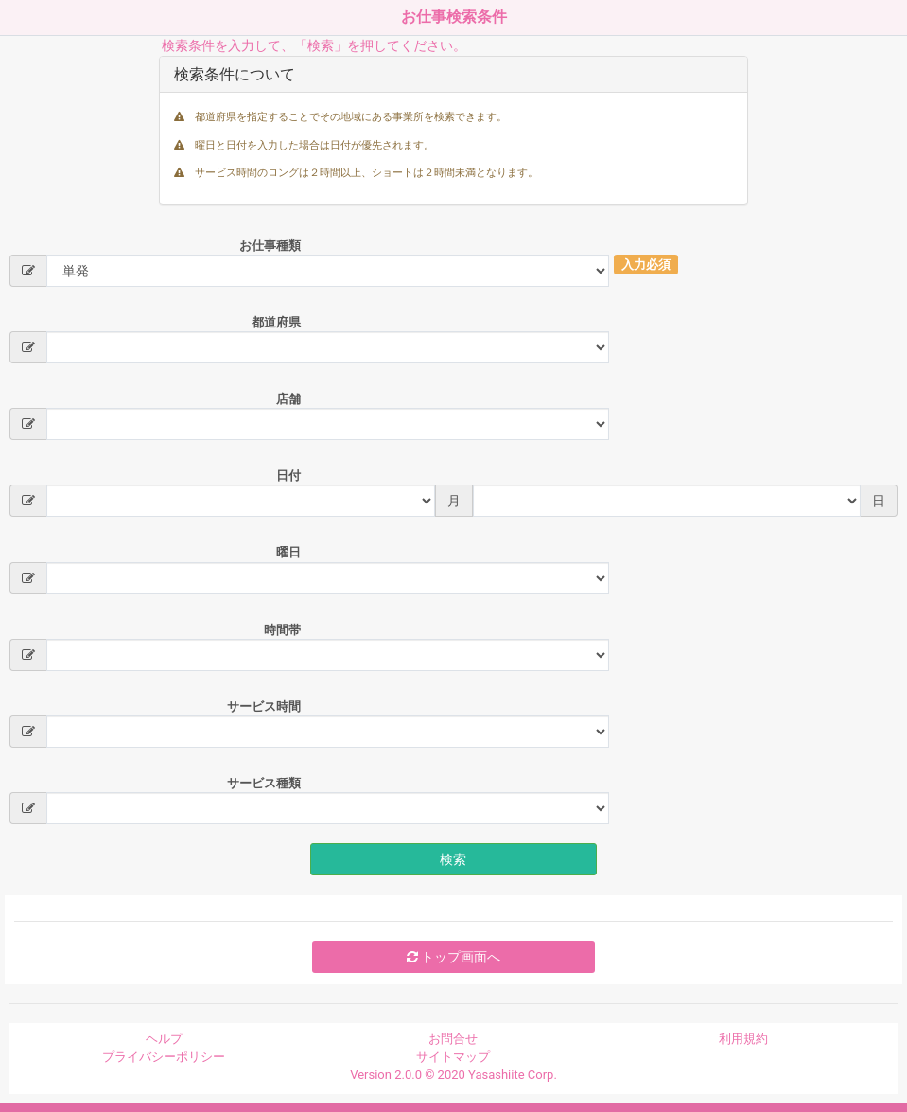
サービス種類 (264, 783)
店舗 (288, 399)
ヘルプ (164, 1039)
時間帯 (282, 630)
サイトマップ (453, 1057)
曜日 (288, 552)
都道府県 (276, 322)
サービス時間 (264, 706)
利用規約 (743, 1039)
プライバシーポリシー (163, 1057)
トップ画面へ (453, 956)
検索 (453, 859)
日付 (288, 475)
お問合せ (453, 1039)
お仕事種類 (270, 245)
